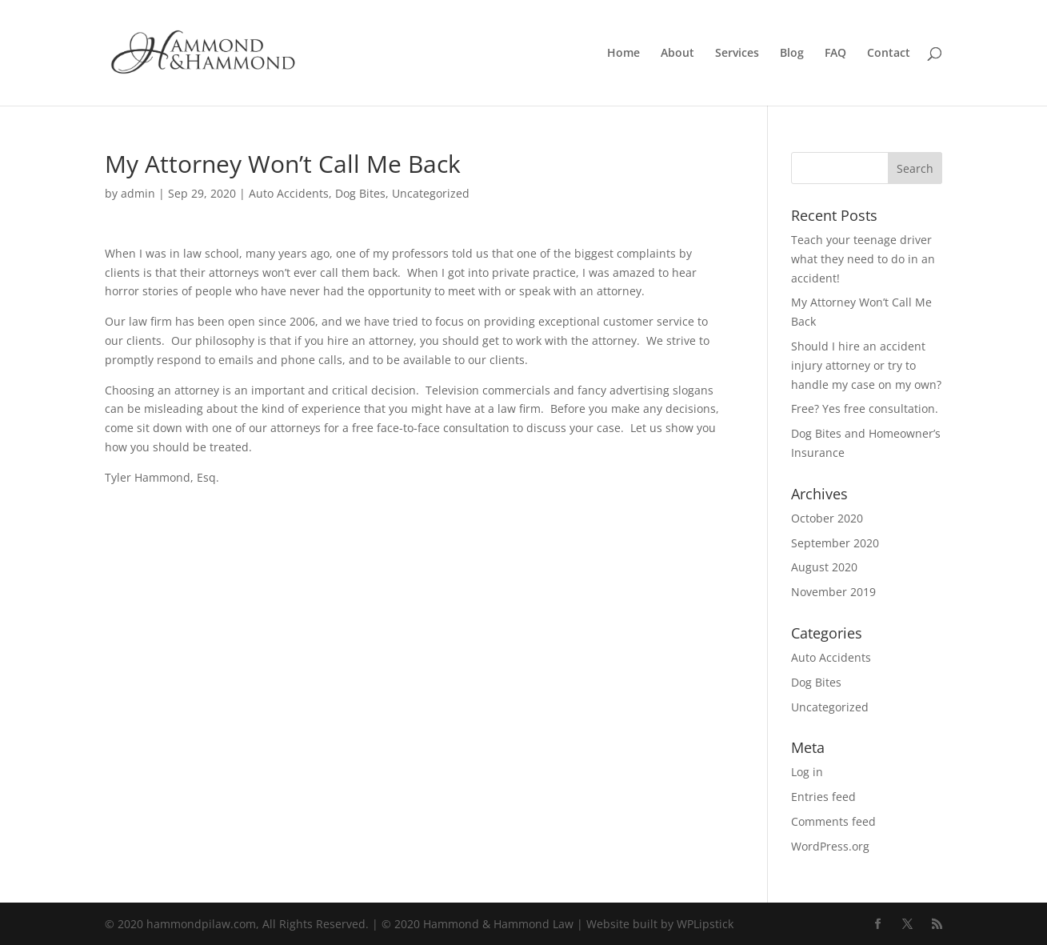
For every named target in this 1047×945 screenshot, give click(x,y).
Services (737, 53)
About (677, 53)
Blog (792, 53)
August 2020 (824, 567)
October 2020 (827, 518)
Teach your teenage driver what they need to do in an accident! (863, 259)
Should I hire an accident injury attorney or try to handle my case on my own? (866, 365)
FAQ (835, 53)
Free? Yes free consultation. (864, 408)
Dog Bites (360, 193)
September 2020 (835, 543)
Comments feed (833, 821)
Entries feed (823, 796)
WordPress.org (830, 846)
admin (138, 193)
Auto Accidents (289, 193)
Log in (807, 771)
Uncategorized (431, 193)
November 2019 (833, 591)
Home (623, 53)
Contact (888, 53)
